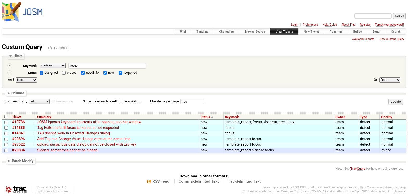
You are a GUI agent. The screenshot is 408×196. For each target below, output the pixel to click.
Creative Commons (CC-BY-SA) (303, 191)
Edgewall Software (54, 191)
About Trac (348, 24)
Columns (17, 93)
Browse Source (255, 31)
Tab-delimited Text (244, 181)
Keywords (30, 66)
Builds (357, 31)
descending (64, 101)
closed (72, 73)
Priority (386, 117)
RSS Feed (160, 181)
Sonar (377, 31)
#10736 (18, 122)
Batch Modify (23, 161)
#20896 (18, 139)
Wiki (183, 31)
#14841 (18, 133)
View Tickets (284, 31)
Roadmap (336, 31)
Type (363, 117)
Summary (44, 117)
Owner (340, 117)
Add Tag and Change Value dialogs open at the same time (83, 139)
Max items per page (164, 101)
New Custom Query (392, 39)
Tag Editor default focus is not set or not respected (78, 128)
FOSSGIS (299, 187)
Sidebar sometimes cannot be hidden (67, 150)
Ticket (16, 117)
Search (396, 31)
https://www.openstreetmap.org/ (382, 187)
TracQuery (357, 168)
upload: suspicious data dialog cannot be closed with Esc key (86, 144)
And (11, 80)
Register (365, 24)
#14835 (18, 128)
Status (32, 73)
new (111, 73)
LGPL (390, 191)
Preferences (310, 24)
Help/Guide (330, 24)
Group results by (15, 101)
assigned (51, 73)
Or (375, 80)
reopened (130, 73)
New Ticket (311, 31)
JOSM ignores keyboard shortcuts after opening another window (89, 122)
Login (294, 24)
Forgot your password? (389, 24)
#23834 (18, 150)
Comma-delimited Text (198, 181)
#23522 (18, 144)
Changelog (226, 31)
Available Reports (363, 39)
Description (129, 101)
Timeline (202, 31)
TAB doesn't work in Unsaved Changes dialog (73, 133)
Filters (17, 56)
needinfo (92, 73)
